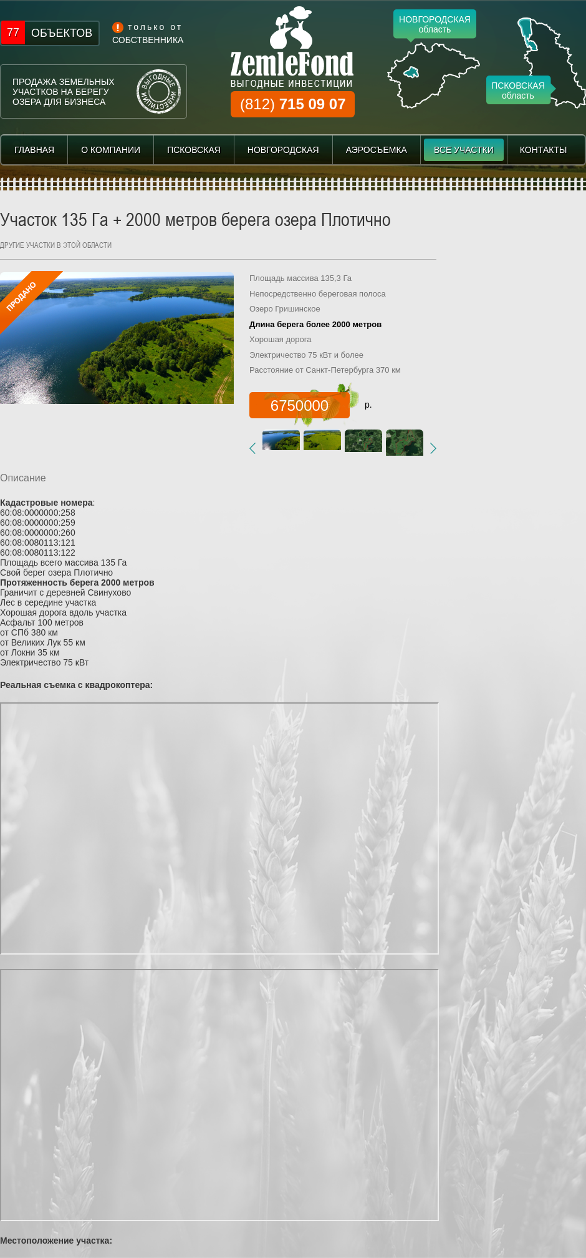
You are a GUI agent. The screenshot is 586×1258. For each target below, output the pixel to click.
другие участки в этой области (56, 245)
